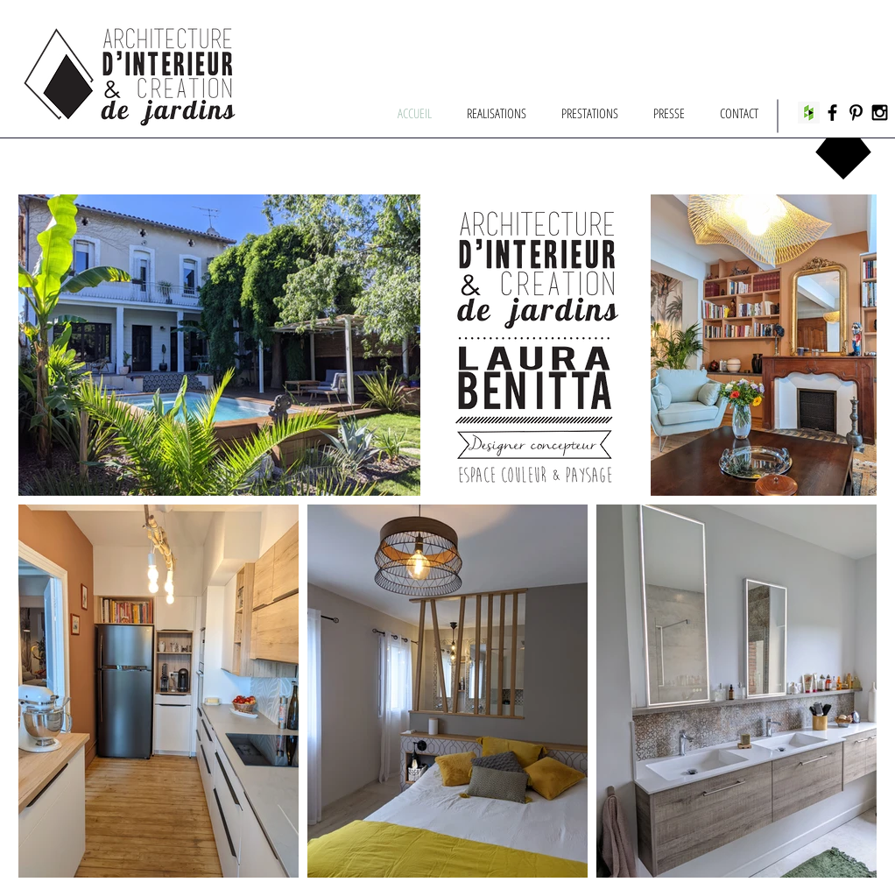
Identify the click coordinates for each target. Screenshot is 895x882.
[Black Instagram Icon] (880, 112)
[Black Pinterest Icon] (856, 112)
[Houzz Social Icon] (809, 112)
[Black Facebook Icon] (832, 112)
